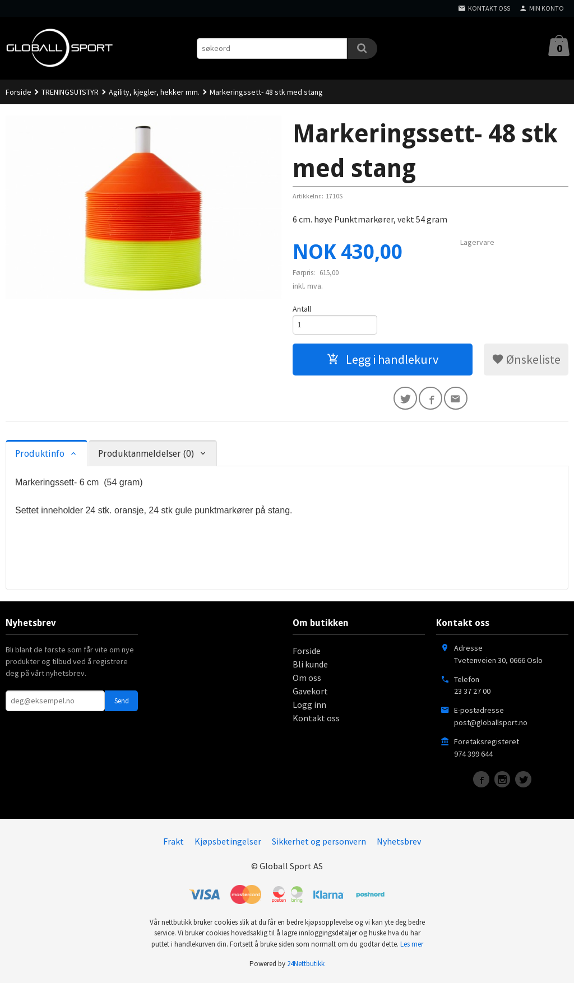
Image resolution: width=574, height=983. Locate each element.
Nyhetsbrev (399, 843)
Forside (18, 92)
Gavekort (310, 693)
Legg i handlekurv (382, 360)
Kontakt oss (316, 720)
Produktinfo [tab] (39, 456)
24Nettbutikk (306, 966)
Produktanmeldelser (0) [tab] (146, 456)
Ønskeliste (526, 360)
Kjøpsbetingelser (228, 843)
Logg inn (309, 706)
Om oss (307, 679)
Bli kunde (310, 666)
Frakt (173, 843)
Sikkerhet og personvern (319, 843)
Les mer (411, 946)
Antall (302, 309)
